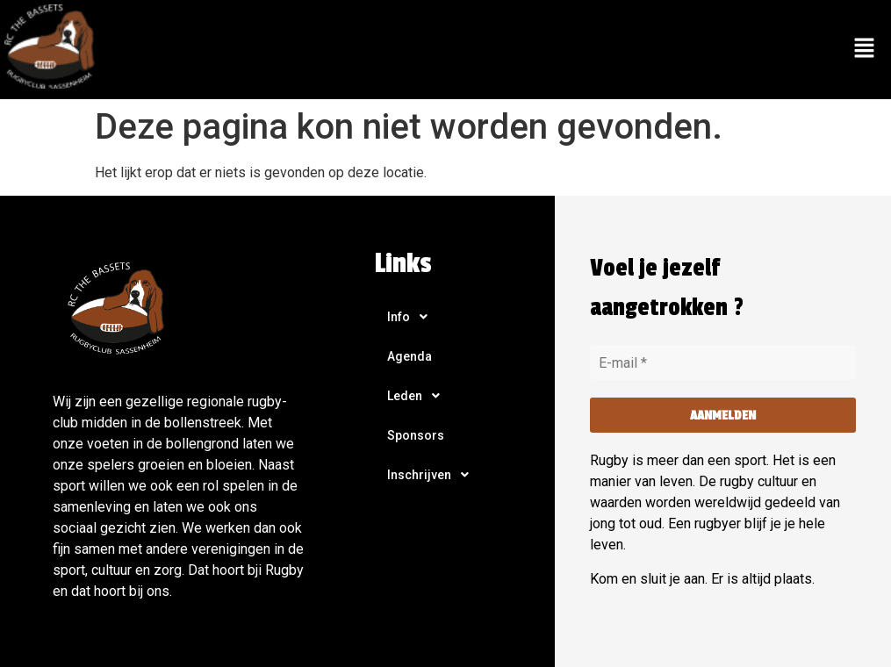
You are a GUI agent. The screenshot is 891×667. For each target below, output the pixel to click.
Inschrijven (432, 475)
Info (412, 317)
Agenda (409, 356)
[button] (864, 49)
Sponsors (415, 435)
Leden (418, 396)
